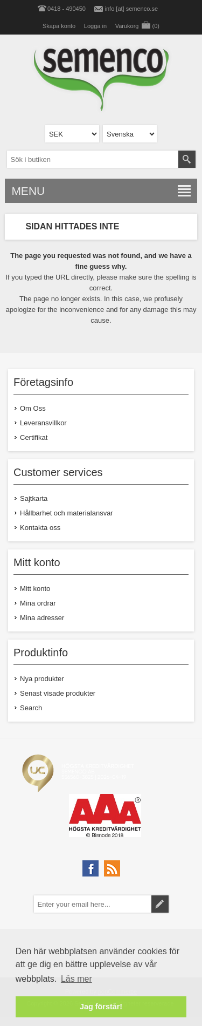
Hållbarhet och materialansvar (66, 513)
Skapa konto (59, 26)
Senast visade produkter (57, 693)
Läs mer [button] (76, 978)
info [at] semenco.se (131, 8)
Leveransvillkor (43, 423)
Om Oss (33, 408)
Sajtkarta (33, 498)
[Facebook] (90, 868)
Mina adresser (42, 618)
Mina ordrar (37, 603)
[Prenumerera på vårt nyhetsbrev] (92, 904)
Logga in (95, 26)
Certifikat (33, 437)
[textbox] (92, 159)
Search (31, 708)
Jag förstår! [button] (101, 1006)
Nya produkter (42, 679)
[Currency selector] (72, 133)
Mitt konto (35, 589)
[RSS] (112, 868)
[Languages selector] (130, 133)
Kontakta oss (40, 528)
